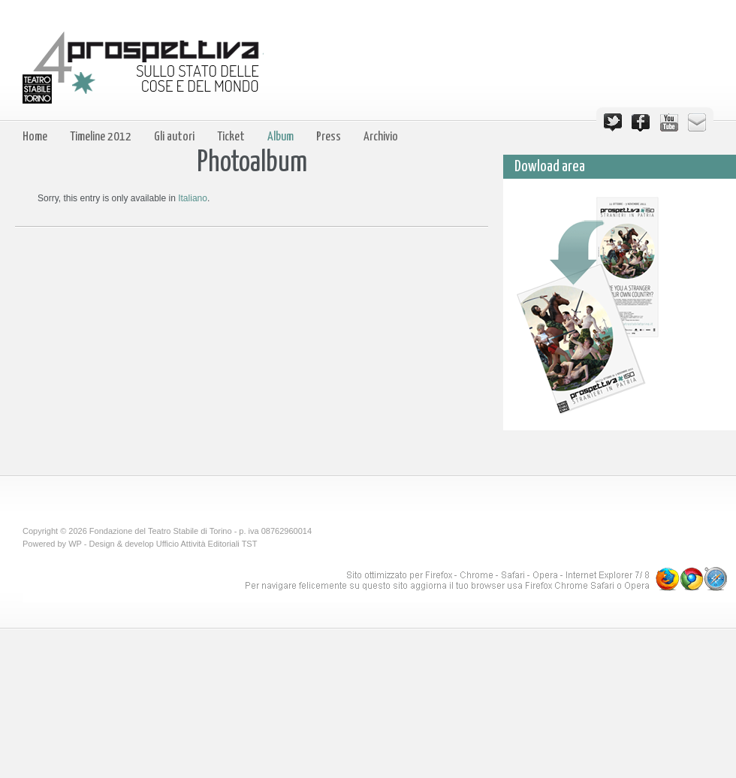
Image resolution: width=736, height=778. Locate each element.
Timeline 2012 (100, 137)
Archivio (380, 137)
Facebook (641, 122)
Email (697, 122)
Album (280, 137)
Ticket (231, 137)
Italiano (192, 198)
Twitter (613, 122)
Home (35, 137)
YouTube (669, 122)
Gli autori (174, 137)
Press (328, 137)
